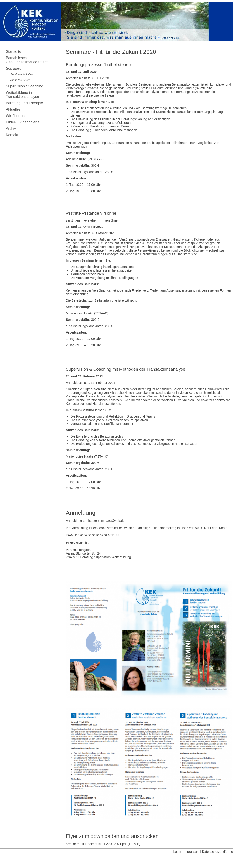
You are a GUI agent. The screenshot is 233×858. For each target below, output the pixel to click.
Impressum (191, 851)
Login (177, 851)
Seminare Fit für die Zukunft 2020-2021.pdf (103, 844)
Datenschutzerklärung (217, 851)
